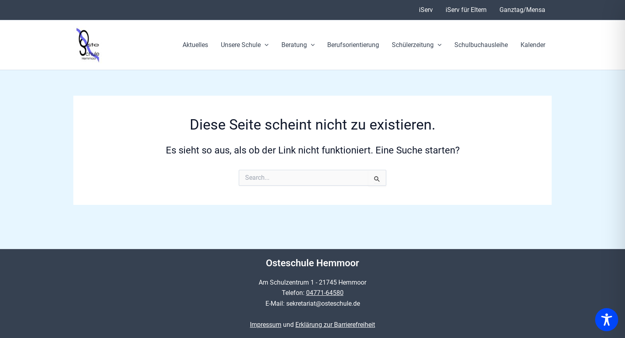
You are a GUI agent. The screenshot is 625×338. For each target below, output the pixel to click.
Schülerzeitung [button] (417, 45)
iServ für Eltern (466, 10)
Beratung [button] (298, 45)
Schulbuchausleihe (481, 45)
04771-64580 (325, 293)
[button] (265, 45)
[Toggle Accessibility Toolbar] (606, 319)
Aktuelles (195, 45)
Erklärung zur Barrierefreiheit (335, 324)
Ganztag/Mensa (522, 10)
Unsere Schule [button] (245, 45)
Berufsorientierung (353, 45)
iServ (426, 10)
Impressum (265, 324)
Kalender (533, 45)
